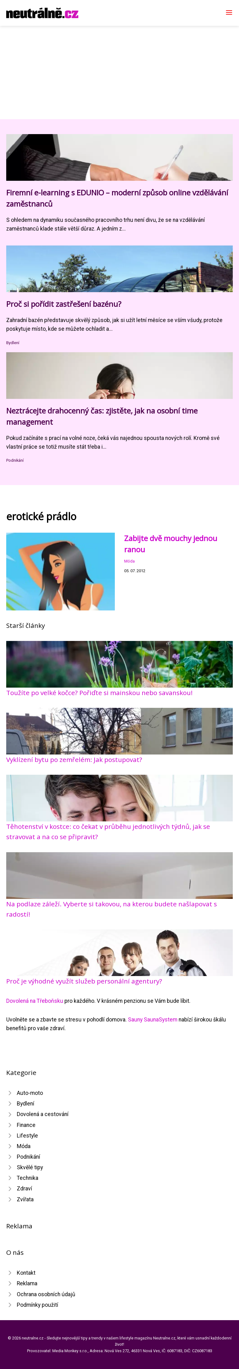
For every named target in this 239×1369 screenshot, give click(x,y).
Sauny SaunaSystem (152, 1019)
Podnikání (15, 460)
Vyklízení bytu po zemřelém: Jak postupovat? (74, 759)
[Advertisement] (119, 72)
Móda (129, 561)
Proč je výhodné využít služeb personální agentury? (84, 981)
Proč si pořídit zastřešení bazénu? (63, 304)
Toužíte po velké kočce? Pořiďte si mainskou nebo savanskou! (99, 692)
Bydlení (12, 342)
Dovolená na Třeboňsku (34, 1001)
